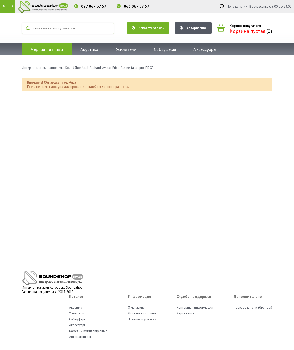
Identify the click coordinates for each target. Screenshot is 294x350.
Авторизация (193, 28)
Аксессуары (204, 49)
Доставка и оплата (142, 313)
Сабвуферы (165, 49)
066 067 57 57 (136, 6)
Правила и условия (142, 319)
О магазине (136, 307)
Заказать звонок (148, 28)
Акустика (89, 49)
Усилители (126, 49)
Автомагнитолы (80, 337)
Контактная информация (195, 307)
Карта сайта (185, 313)
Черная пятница (47, 49)
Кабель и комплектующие (88, 331)
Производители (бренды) (253, 307)
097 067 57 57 (93, 6)
